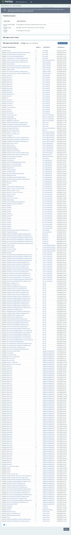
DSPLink (9, 50)
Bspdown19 (9, 381)
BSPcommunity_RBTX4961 (13, 357)
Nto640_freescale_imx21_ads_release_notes (17, 477)
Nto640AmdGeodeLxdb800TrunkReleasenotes (18, 290)
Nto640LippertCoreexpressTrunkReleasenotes (18, 139)
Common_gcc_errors (12, 115)
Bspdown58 (9, 453)
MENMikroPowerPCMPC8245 (13, 151)
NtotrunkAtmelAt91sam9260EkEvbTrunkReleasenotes (20, 238)
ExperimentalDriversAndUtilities (14, 156)
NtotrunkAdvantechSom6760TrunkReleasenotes (18, 66)
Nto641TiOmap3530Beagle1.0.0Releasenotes (17, 323)
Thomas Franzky (46, 69)
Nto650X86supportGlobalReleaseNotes (16, 177)
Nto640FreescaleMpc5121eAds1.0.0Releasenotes (18, 296)
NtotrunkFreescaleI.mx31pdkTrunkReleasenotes (18, 275)
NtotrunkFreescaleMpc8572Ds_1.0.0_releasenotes (19, 277)
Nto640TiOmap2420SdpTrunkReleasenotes (17, 319)
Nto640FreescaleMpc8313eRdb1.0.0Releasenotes (18, 52)
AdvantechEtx (10, 353)
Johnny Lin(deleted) (47, 253)
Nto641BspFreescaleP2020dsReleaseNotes (17, 124)
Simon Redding (46, 75)
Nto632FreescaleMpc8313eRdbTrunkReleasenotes (19, 234)
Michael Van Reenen (47, 154)
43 (36, 506)
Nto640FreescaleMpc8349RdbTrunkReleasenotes (18, 300)
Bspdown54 (9, 447)
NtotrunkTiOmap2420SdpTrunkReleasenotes (17, 349)
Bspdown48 (9, 436)
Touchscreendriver (11, 107)
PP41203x (9, 209)
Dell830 (8, 470)
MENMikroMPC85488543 (12, 149)
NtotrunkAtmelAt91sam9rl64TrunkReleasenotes (18, 491)
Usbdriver (9, 109)
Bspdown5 (9, 440)
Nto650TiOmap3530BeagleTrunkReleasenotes (18, 324)
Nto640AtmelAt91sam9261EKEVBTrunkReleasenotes (19, 258)
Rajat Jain (44, 130)
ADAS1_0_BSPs (10, 245)
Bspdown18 (9, 81)
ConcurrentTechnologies (13, 466)
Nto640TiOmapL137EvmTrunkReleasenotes (17, 60)
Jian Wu (44, 283)
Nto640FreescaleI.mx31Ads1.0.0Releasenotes (17, 154)
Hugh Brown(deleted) (47, 510)
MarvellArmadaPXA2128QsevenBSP (15, 173)
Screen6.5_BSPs (11, 251)
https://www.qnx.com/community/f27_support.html (20, 11)
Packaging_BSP (10, 117)
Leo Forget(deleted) (47, 160)
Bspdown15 (9, 375)
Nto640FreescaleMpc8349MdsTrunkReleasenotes (18, 298)
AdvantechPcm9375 (11, 355)
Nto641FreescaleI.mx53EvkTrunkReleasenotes (18, 230)
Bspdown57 (9, 451)
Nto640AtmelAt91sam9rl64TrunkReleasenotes (18, 262)
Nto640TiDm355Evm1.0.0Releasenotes (16, 483)
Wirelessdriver (10, 113)
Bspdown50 (9, 442)
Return (66, 529)
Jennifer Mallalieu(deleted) (48, 245)
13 (36, 304)
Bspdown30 (9, 402)
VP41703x (9, 224)
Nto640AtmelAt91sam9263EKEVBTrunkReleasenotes (19, 260)
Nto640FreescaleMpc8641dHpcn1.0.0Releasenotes (19, 307)
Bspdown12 (9, 372)
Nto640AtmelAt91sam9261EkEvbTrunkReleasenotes (19, 256)
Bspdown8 (9, 462)
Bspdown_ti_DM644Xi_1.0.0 (13, 285)
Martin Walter (45, 158)
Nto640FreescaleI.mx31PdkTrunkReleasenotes (18, 268)
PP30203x (9, 205)
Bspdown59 (9, 455)
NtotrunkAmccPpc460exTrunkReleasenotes (17, 71)
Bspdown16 (9, 377)
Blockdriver (9, 77)
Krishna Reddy (45, 230)
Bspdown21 (9, 387)
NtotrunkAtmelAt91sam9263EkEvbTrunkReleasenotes (20, 241)
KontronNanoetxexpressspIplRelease (16, 202)
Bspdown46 (9, 432)
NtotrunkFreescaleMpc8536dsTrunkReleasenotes (18, 334)
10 (36, 307)
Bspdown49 (9, 438)
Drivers (8, 517)
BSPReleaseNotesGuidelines (13, 515)
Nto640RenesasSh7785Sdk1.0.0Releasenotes (17, 141)
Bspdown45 (9, 430)
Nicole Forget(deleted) (47, 143)
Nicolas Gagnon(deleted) (48, 132)
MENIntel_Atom (10, 145)
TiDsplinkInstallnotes (12, 232)
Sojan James (45, 122)
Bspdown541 (10, 449)
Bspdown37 (9, 415)
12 (36, 153)
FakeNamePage (10, 200)
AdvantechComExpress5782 (13, 351)
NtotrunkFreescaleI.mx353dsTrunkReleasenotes (18, 73)
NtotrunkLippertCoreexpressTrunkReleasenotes (18, 67)
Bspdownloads (10, 94)
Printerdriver (10, 105)
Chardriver (9, 96)
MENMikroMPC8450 (11, 147)
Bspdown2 (9, 383)
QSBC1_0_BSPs (10, 69)
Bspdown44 (9, 428)
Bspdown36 (9, 413)
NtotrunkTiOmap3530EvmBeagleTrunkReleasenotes (19, 500)
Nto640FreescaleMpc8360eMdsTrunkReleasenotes (19, 481)
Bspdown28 (9, 396)
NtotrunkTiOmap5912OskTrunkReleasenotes (17, 502)
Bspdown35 (9, 411)
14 (36, 50)
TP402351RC (10, 215)
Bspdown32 (9, 406)
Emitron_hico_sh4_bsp (12, 198)
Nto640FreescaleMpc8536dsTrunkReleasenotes (18, 302)
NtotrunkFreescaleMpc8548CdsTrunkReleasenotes (19, 336)
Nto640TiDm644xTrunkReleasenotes (15, 315)
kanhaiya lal (45, 234)
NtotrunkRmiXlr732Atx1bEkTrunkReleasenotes (18, 496)
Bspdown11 (9, 370)
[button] (31, 2)
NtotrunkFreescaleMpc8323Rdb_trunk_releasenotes (19, 330)
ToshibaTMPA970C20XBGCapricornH (15, 187)
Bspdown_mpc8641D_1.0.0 (13, 132)
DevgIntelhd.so (10, 168)
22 (36, 270)
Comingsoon (10, 136)
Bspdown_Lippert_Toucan (13, 190)
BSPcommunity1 (11, 358)
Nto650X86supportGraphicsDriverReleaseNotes (18, 179)
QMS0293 (9, 508)
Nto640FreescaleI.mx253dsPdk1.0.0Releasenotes (18, 264)
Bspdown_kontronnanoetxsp (14, 364)
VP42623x (9, 226)
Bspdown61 (9, 90)
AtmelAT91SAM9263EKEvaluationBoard (16, 162)
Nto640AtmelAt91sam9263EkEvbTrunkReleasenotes (19, 236)
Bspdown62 (9, 92)
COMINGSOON (10, 196)
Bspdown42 (9, 425)
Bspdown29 (9, 398)
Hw (7, 98)
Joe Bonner (45, 506)
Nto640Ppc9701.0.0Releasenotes (14, 309)
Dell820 (8, 468)
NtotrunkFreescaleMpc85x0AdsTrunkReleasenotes (19, 281)
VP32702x (9, 217)
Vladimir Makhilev (46, 62)
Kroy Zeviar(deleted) (47, 188)
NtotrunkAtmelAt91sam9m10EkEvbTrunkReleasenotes (20, 243)
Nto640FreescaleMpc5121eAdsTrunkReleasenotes (19, 519)
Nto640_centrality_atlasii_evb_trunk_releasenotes (19, 476)
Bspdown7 (9, 460)
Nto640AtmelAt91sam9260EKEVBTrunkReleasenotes (19, 255)
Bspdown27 (9, 394)
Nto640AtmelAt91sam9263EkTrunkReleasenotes (18, 479)
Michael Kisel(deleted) (47, 156)
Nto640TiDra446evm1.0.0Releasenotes (16, 54)
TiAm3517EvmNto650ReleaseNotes (15, 56)
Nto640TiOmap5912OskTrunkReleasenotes (17, 487)
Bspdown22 (9, 389)
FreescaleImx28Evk (11, 170)
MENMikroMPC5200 (11, 175)
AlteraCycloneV (10, 160)
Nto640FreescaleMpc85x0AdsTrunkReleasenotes (18, 306)
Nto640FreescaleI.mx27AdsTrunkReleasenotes (18, 294)
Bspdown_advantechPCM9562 (14, 164)
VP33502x (9, 219)
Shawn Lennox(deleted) (48, 115)
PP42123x (9, 211)
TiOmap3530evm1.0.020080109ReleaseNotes (17, 58)
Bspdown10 (9, 368)
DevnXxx (9, 510)
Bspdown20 (9, 385)
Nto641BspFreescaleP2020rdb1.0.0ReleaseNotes (18, 126)
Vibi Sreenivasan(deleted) (48, 60)
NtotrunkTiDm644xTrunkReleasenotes (16, 347)
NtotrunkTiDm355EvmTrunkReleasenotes (17, 498)
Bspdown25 (9, 84)
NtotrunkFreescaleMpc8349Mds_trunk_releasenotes (19, 332)
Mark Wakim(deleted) (47, 153)
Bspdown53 (9, 86)
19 (36, 262)
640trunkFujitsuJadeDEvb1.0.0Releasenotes (17, 62)
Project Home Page (11, 249)
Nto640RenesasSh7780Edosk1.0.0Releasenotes (18, 313)
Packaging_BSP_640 (11, 119)
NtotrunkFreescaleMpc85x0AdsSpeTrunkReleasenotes (20, 279)
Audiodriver (9, 75)
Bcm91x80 (9, 253)
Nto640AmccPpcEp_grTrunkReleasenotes (17, 289)
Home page (9, 506)
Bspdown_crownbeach (12, 362)
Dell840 (8, 472)
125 (36, 249)
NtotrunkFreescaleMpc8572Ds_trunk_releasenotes (19, 338)
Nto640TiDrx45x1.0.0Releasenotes (15, 317)
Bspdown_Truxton (11, 194)
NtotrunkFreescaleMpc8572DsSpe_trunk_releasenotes (20, 340)
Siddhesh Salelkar (46, 71)
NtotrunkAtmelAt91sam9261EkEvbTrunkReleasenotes (20, 239)
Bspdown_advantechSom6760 (14, 166)
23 (36, 60)
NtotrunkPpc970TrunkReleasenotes (15, 341)
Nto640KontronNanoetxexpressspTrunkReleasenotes (19, 270)
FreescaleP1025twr (11, 158)
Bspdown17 (9, 379)
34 (36, 122)
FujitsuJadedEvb (11, 64)
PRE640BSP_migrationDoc (13, 120)
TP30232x (9, 213)
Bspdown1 (9, 366)
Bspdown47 (9, 434)
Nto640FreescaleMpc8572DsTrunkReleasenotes (18, 521)
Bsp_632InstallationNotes (13, 130)
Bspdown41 (9, 423)
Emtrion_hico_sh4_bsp (12, 474)
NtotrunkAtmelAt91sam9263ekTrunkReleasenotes (19, 489)
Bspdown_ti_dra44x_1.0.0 (13, 134)
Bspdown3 (9, 400)
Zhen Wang (45, 50)
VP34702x (9, 222)
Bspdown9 (9, 464)
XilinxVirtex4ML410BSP (12, 504)
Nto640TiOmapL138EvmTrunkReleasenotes (17, 122)
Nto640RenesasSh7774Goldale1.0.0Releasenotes (18, 311)
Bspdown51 (9, 443)
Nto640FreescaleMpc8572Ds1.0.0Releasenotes (18, 304)
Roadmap (9, 183)
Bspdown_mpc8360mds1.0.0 (14, 513)
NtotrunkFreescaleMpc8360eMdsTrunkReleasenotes (19, 494)
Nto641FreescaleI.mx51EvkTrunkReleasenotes (18, 153)
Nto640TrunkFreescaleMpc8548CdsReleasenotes (18, 321)
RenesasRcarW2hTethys (13, 128)
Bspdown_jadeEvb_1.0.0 (12, 283)
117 (36, 156)
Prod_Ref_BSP (10, 247)
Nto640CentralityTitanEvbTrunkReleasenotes (18, 292)
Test (8, 185)
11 (36, 98)
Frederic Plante (46, 511)
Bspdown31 (9, 404)
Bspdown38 (9, 417)
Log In (64, 6)
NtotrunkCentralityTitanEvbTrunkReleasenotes (18, 493)
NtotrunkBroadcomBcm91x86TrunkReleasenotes (18, 273)
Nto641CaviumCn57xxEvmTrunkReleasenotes (18, 272)
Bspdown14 (9, 79)
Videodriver (9, 111)
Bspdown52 (9, 445)
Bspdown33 (9, 408)
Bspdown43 (9, 426)
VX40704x (9, 228)
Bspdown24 (9, 83)
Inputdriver (9, 100)
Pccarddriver (10, 103)
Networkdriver (10, 101)
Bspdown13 (9, 374)
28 (36, 58)
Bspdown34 (9, 409)
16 (36, 120)
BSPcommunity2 (11, 360)
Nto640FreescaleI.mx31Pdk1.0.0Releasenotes (18, 266)
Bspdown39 (9, 419)
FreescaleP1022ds (11, 171)
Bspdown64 (9, 459)
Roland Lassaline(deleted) (48, 128)
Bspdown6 (9, 457)
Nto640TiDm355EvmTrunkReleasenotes (16, 485)
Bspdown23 (9, 391)
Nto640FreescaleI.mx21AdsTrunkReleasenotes (18, 137)
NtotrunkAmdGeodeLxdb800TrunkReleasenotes (18, 328)
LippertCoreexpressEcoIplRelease (15, 204)
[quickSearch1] (48, 6)
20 (36, 230)
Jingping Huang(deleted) (48, 351)
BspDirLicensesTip (11, 511)
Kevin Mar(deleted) (47, 232)
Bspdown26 (9, 392)
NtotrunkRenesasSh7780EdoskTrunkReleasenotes (19, 345)
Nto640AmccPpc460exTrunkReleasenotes (17, 287)
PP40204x (9, 207)
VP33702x (9, 221)
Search (5, 26)
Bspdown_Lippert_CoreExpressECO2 (15, 188)
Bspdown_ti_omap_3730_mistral (15, 192)
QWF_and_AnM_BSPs (12, 181)
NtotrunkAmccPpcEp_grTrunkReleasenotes (17, 326)
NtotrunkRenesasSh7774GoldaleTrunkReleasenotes (19, 343)
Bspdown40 (9, 421)
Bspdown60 (9, 88)
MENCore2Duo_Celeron (12, 143)
